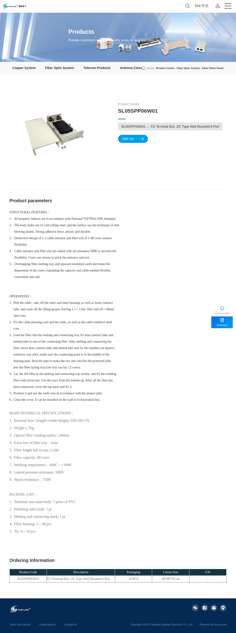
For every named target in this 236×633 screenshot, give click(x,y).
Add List (133, 140)
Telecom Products (97, 68)
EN (197, 6)
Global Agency (47, 624)
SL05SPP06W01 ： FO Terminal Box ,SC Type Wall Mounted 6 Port (170, 126)
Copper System (24, 68)
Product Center (165, 68)
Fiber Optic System (59, 68)
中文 (205, 6)
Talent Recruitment (20, 624)
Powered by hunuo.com (213, 624)
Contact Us (70, 624)
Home (150, 68)
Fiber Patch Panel (213, 68)
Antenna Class (131, 68)
